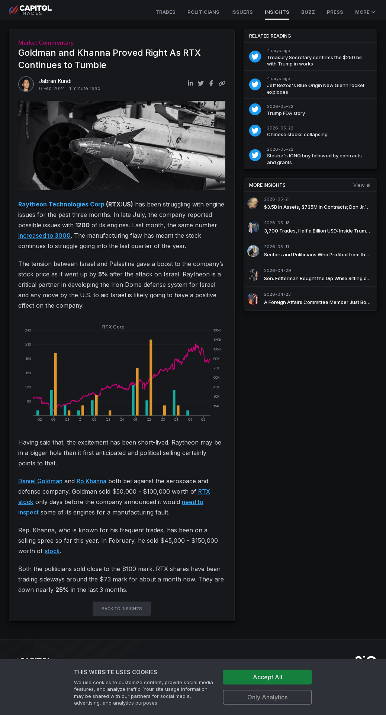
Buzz (308, 12)
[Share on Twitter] (201, 83)
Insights (277, 12)
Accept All (267, 677)
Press (335, 12)
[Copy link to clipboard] (222, 83)
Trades (165, 12)
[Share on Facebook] (211, 83)
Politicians (203, 12)
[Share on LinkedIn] (190, 83)
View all (362, 185)
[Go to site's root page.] (38, 10)
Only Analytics (267, 697)
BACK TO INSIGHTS (122, 608)
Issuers (242, 12)
